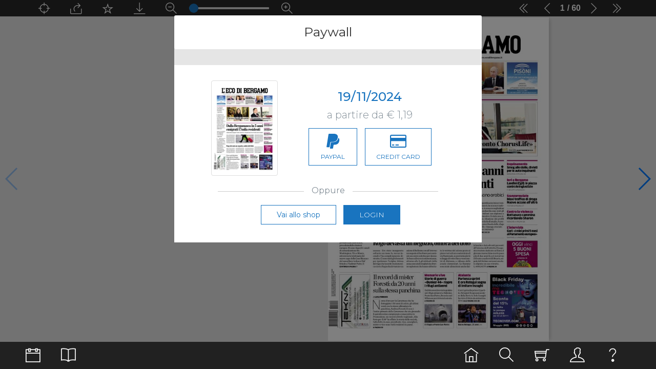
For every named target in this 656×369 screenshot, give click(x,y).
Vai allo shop (298, 214)
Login (371, 214)
